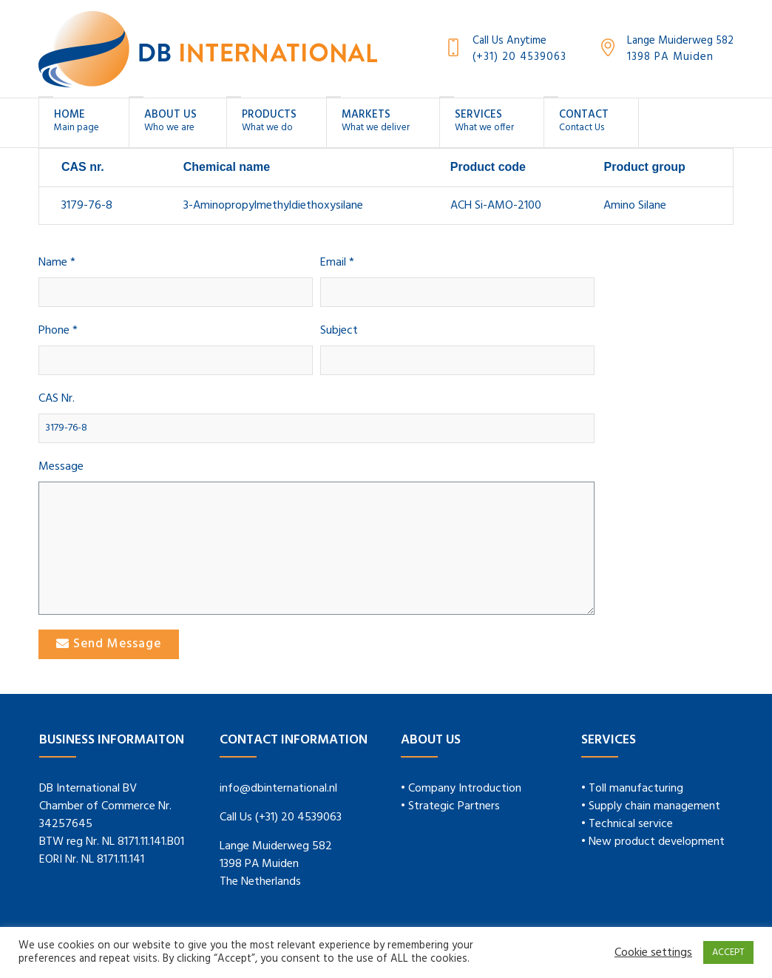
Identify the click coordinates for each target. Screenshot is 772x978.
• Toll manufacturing (632, 788)
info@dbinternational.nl (278, 788)
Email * (337, 263)
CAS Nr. (56, 399)
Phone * (58, 331)
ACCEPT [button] (728, 952)
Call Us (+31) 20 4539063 (281, 817)
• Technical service (627, 824)
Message (61, 467)
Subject (339, 331)
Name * (56, 263)
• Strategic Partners (450, 806)
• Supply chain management (650, 806)
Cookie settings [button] (653, 953)
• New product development (653, 841)
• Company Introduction (461, 788)
